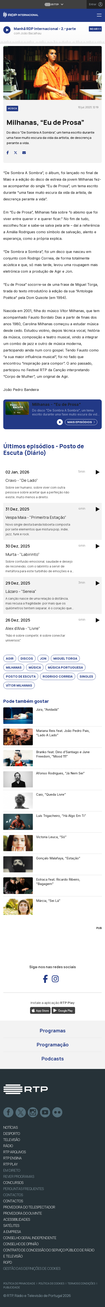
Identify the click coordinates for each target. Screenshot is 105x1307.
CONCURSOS (13, 1182)
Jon (43, 658)
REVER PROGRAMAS (18, 1176)
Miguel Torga (65, 658)
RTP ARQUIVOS (14, 1152)
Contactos (13, 1194)
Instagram (33, 1112)
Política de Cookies (51, 1283)
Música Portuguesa (65, 667)
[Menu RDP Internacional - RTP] (101, 15)
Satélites (11, 1225)
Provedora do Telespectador (29, 1207)
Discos (27, 658)
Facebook (8, 1112)
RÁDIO (8, 1145)
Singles (86, 676)
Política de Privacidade (19, 1283)
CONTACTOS (13, 1201)
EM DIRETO (11, 1170)
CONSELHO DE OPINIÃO (20, 1244)
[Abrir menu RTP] (52, 4)
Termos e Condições (81, 1283)
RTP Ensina (12, 1158)
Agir (10, 658)
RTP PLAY (10, 1164)
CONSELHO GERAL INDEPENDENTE (29, 1237)
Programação (53, 1044)
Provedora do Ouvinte (22, 1213)
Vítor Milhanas (19, 685)
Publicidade (11, 1287)
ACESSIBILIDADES (16, 1219)
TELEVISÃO (11, 1139)
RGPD (7, 1262)
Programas (53, 1030)
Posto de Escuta (21, 676)
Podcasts (52, 1058)
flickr (57, 1112)
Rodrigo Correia (58, 676)
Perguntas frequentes (23, 1188)
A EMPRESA (12, 1231)
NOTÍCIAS (10, 1127)
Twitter (21, 1112)
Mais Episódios (81, 422)
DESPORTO (11, 1133)
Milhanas (14, 667)
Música (35, 667)
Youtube (45, 1112)
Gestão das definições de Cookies (31, 1268)
